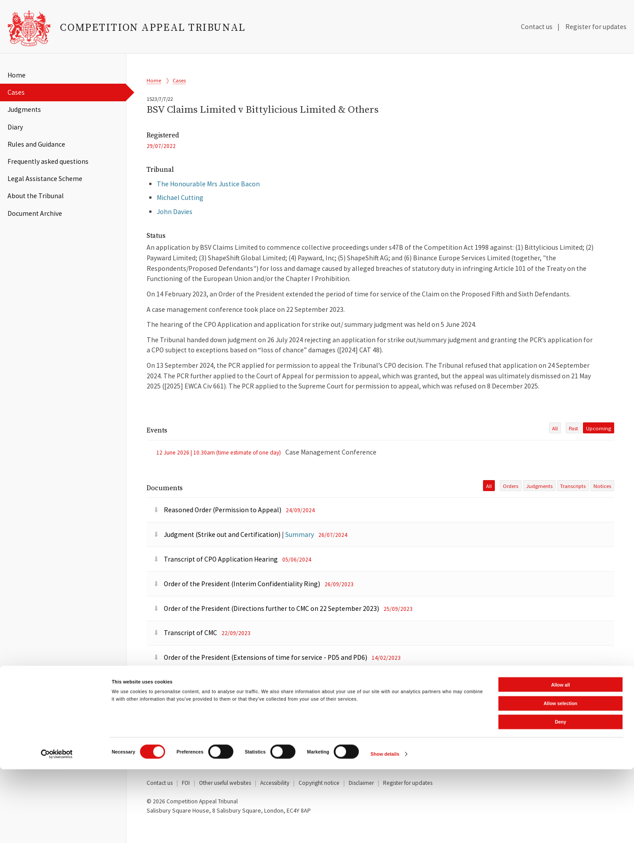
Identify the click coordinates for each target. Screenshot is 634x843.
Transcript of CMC (185, 651)
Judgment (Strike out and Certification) (217, 552)
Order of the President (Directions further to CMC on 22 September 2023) (266, 626)
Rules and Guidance (36, 144)
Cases (16, 92)
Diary (15, 127)
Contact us (537, 26)
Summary (299, 552)
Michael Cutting (180, 209)
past (573, 443)
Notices (602, 503)
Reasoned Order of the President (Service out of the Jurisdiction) (254, 724)
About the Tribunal (35, 196)
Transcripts (573, 503)
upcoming (598, 443)
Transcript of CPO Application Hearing (216, 577)
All (555, 443)
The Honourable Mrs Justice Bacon (208, 196)
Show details (385, 828)
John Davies (174, 223)
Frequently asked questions (47, 161)
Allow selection (560, 777)
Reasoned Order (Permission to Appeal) (218, 527)
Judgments (24, 109)
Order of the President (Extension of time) (221, 699)
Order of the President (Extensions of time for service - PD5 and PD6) (261, 675)
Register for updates (596, 26)
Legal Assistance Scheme (44, 178)
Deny (560, 796)
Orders (510, 503)
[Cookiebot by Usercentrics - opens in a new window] (57, 827)
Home (16, 75)
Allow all (560, 758)
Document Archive (34, 213)
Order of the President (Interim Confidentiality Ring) (237, 601)
